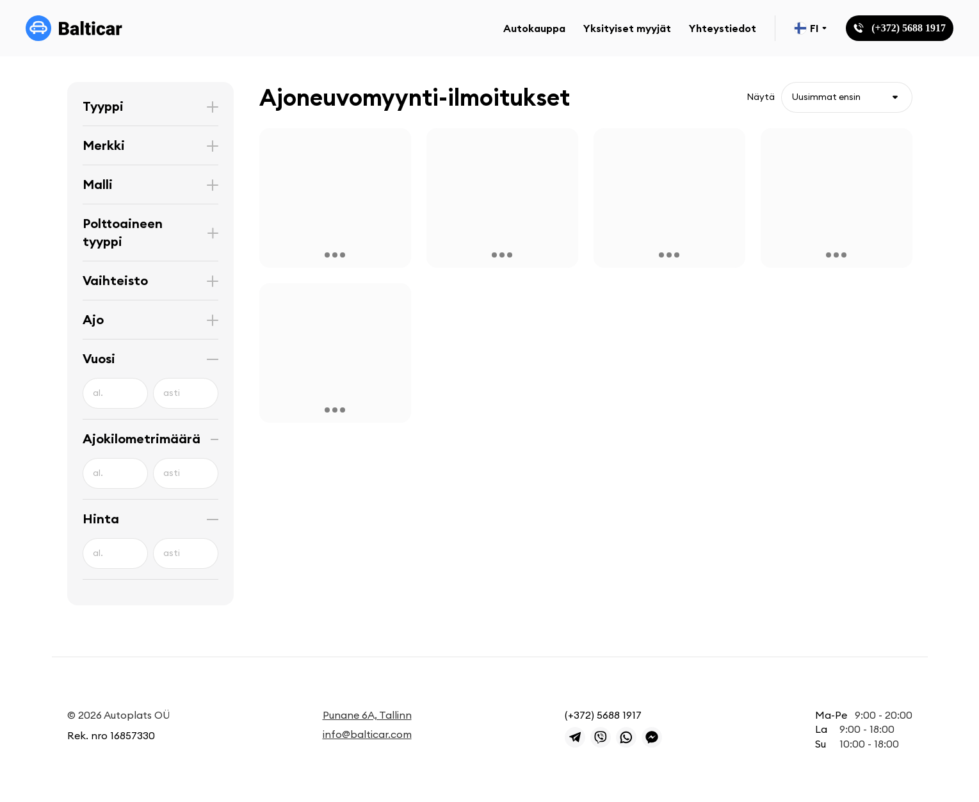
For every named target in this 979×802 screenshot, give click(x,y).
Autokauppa (534, 28)
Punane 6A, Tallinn (367, 714)
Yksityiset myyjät (627, 28)
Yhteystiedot (722, 28)
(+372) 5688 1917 (603, 714)
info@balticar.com (367, 734)
